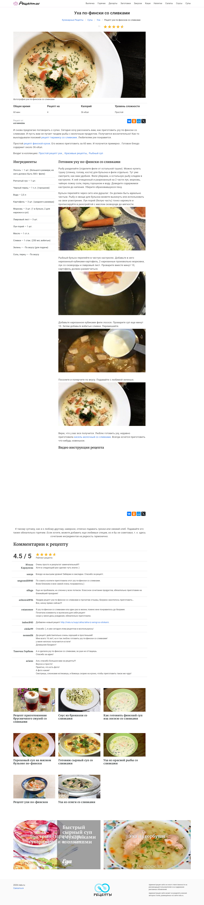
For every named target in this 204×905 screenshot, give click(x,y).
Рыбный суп (96, 153)
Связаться (18, 888)
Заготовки (126, 3)
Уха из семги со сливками (76, 802)
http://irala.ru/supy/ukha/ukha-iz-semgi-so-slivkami (85, 622)
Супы (188, 3)
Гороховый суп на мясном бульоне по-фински (32, 762)
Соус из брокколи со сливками (72, 717)
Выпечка (90, 3)
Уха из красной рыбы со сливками (121, 762)
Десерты (113, 3)
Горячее (101, 3)
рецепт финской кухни (37, 143)
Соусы (179, 3)
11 (99, 26)
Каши (148, 3)
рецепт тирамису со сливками (59, 137)
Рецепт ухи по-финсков (30, 802)
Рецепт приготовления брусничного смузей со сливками (30, 718)
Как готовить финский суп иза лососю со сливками (123, 717)
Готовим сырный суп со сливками (75, 762)
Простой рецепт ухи (50, 153)
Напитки (158, 3)
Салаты (169, 3)
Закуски (138, 3)
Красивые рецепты (76, 153)
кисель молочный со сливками (92, 437)
